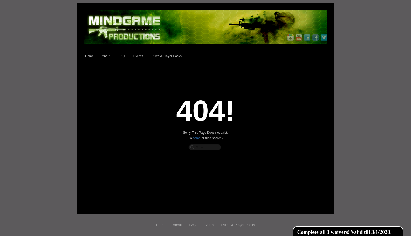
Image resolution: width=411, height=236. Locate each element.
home (197, 138)
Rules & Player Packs (166, 56)
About (106, 56)
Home (89, 56)
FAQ (122, 56)
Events (138, 56)
